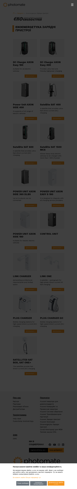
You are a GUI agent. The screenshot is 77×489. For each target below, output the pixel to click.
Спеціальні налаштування (38, 483)
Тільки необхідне (23, 483)
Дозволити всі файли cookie (56, 483)
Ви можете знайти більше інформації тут (27, 477)
